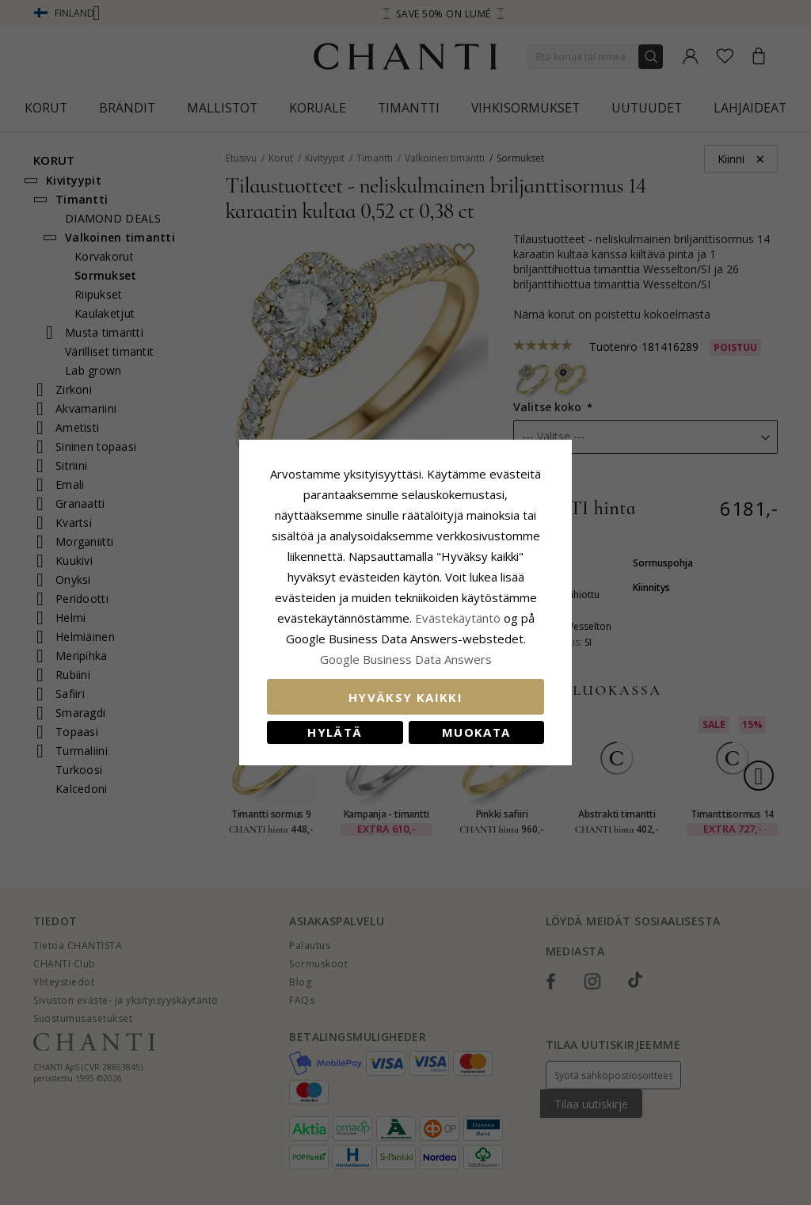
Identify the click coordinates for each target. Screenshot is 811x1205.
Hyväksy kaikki (405, 697)
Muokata (476, 732)
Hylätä (334, 732)
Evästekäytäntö (458, 618)
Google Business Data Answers (406, 659)
